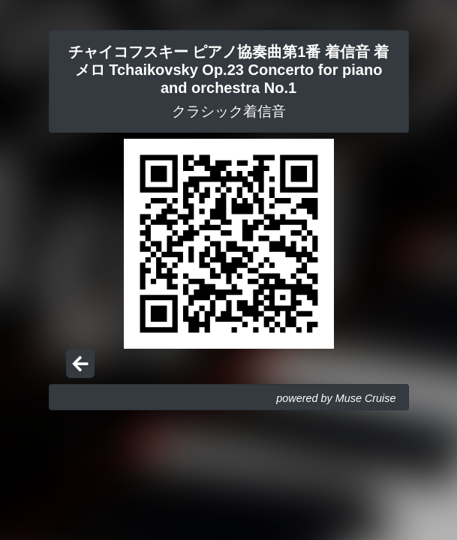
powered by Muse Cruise (335, 398)
